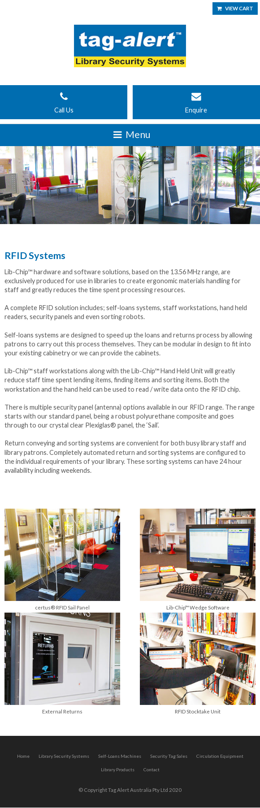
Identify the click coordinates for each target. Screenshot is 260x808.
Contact (151, 769)
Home (23, 756)
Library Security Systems (64, 756)
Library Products (117, 769)
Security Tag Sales (168, 756)
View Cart (239, 8)
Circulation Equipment (219, 756)
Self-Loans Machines (119, 756)
